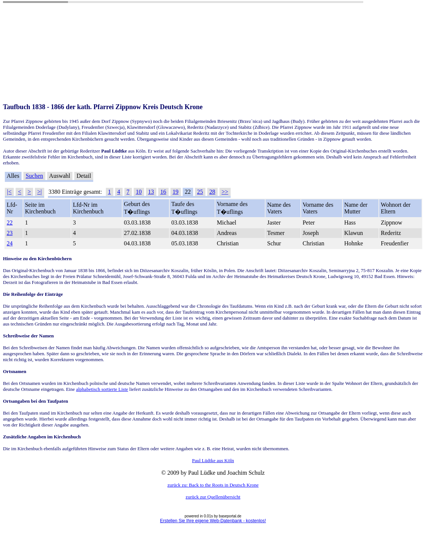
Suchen (34, 176)
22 (10, 222)
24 (10, 243)
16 (163, 192)
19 (176, 192)
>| (39, 192)
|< (9, 192)
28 (212, 192)
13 (151, 192)
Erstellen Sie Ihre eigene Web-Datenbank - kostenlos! (213, 520)
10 (139, 192)
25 (200, 192)
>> (225, 192)
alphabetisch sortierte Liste (102, 389)
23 (10, 233)
